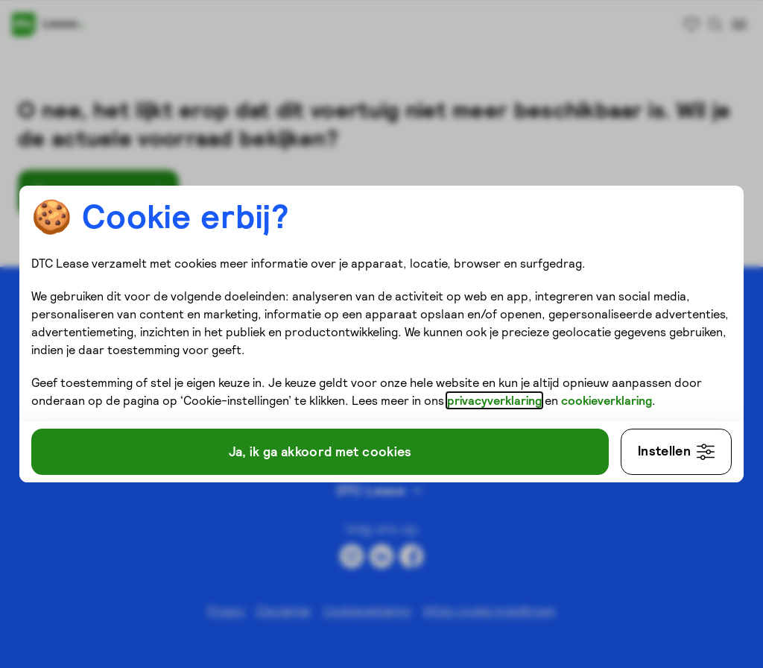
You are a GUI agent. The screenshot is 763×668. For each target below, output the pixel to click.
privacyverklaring (499, 399)
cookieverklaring (611, 399)
